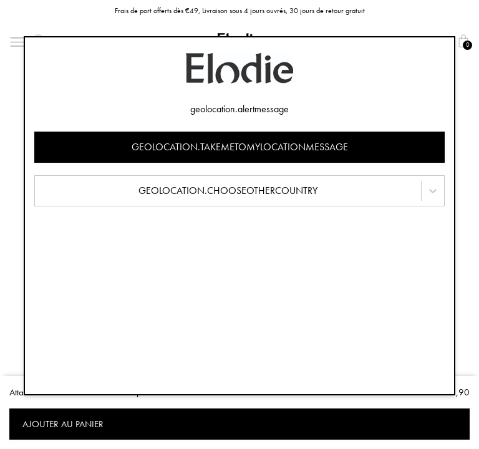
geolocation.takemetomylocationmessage (240, 146)
